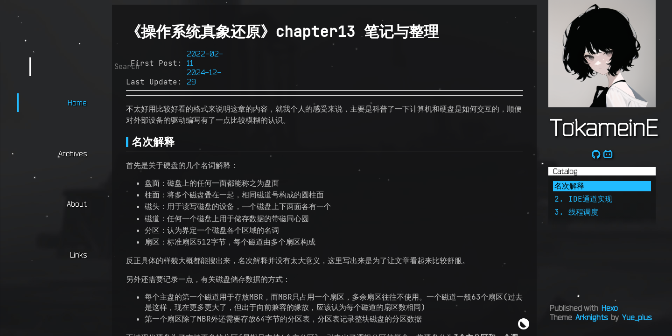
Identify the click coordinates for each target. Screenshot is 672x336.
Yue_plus (636, 317)
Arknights (591, 317)
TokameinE (603, 127)
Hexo (610, 308)
